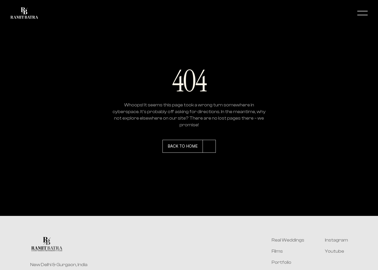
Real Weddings (288, 240)
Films (277, 251)
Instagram (336, 240)
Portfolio (281, 262)
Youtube (334, 251)
